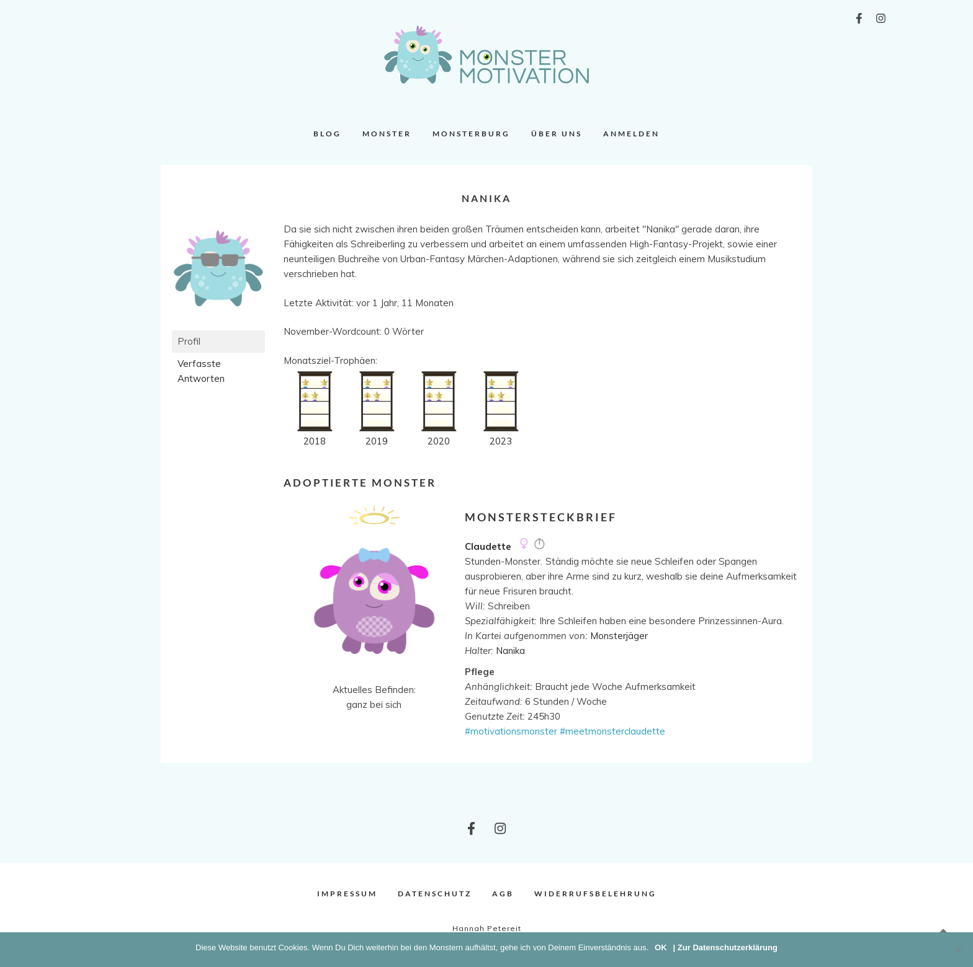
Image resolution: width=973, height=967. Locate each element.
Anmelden (631, 133)
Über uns (556, 133)
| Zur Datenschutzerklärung (725, 947)
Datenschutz (435, 893)
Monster (386, 133)
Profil (188, 341)
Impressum (347, 893)
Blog (327, 133)
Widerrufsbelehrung (595, 893)
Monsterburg (471, 133)
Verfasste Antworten (201, 371)
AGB (503, 893)
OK (661, 947)
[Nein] (957, 949)
